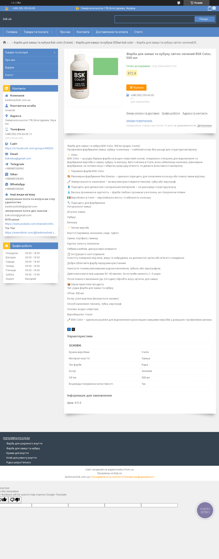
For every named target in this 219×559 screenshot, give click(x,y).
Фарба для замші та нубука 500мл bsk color (104, 42)
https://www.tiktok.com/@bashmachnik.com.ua (30, 232)
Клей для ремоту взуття (21, 457)
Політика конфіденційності (138, 477)
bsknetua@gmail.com (18, 158)
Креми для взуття (17, 453)
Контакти (83, 32)
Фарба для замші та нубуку (23, 448)
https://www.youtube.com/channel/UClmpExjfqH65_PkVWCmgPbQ (30, 223)
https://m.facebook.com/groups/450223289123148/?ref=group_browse (30, 148)
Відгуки (9, 67)
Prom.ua (129, 469)
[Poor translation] (14, 500)
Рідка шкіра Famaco (18, 462)
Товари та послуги (36, 32)
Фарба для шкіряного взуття (24, 443)
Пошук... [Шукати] (204, 19)
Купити (138, 87)
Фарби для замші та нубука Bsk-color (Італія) (43, 42)
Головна (11, 32)
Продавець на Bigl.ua (109, 473)
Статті (138, 32)
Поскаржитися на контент (106, 477)
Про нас (65, 32)
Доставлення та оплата (112, 32)
